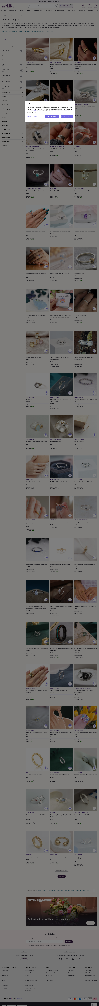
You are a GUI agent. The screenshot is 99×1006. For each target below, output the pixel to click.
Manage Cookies (32, 116)
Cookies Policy (33, 110)
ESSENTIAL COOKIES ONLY (52, 116)
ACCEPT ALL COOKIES (66, 116)
